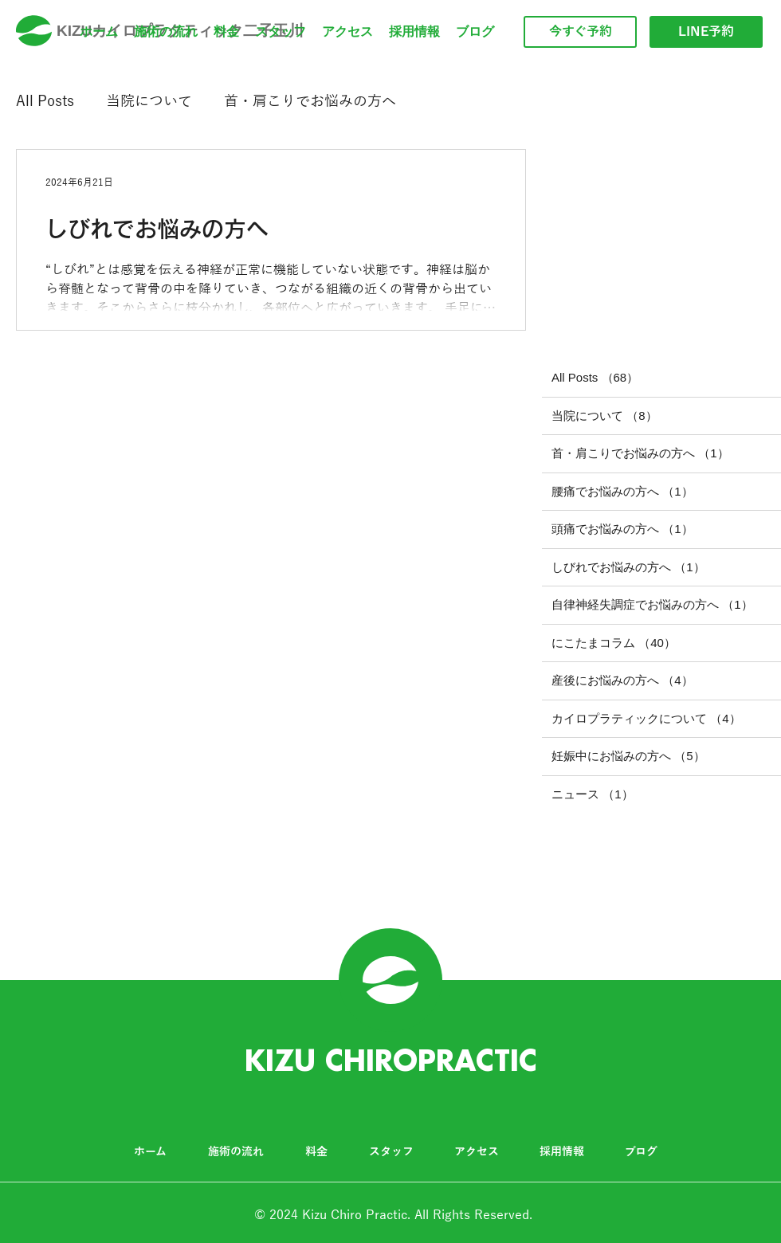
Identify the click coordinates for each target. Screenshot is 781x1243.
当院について (149, 101)
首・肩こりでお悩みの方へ (310, 101)
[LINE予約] (706, 32)
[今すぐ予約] (580, 32)
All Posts (45, 101)
